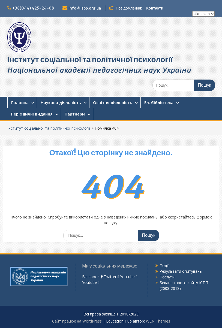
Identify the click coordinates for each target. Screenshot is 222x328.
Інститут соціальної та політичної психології (89, 59)
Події (164, 265)
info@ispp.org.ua (84, 8)
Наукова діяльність (61, 102)
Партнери (75, 114)
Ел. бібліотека (158, 102)
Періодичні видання (32, 114)
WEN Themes (158, 321)
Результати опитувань (181, 271)
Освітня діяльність (112, 102)
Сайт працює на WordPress (77, 321)
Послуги (167, 277)
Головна (20, 102)
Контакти (154, 8)
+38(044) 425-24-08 (33, 8)
